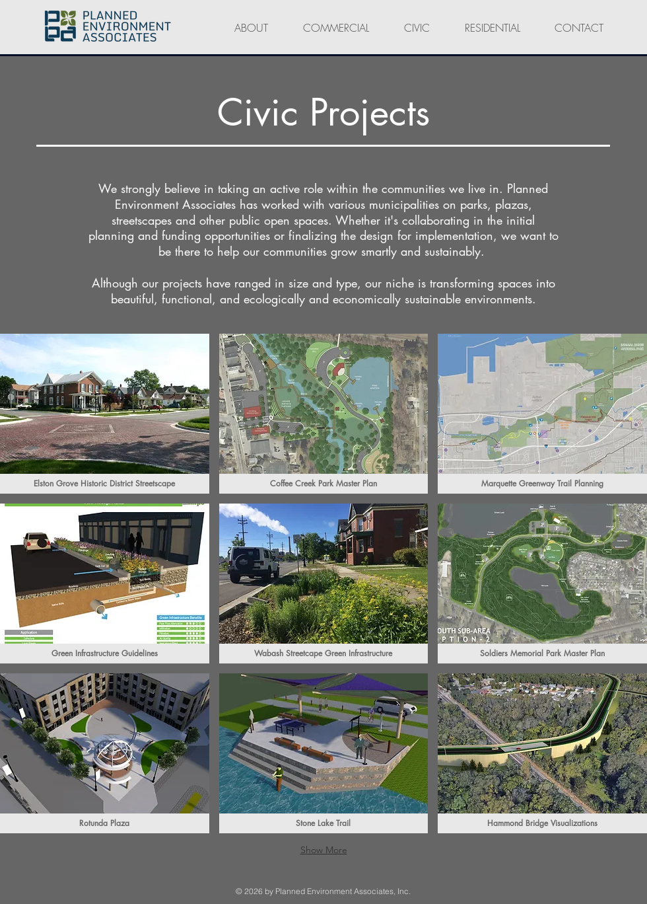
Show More (323, 850)
